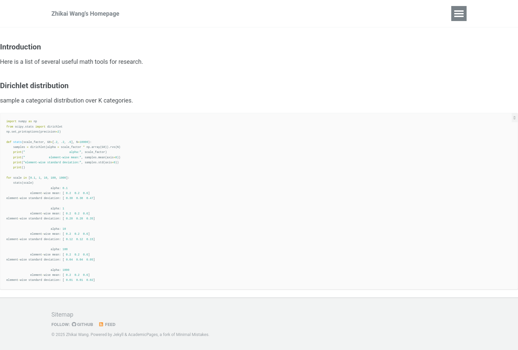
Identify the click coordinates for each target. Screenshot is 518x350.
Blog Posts (203, 13)
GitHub (82, 324)
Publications (160, 13)
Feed (107, 324)
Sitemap (62, 314)
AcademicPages (143, 334)
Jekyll (118, 334)
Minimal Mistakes (192, 334)
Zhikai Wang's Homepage (85, 13)
